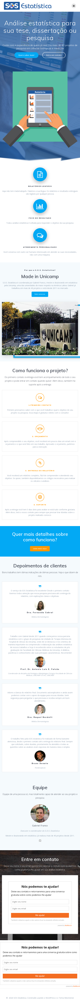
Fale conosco (40, 294)
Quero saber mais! (26, 55)
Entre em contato (54, 55)
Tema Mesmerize (66, 998)
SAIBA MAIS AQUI (40, 549)
